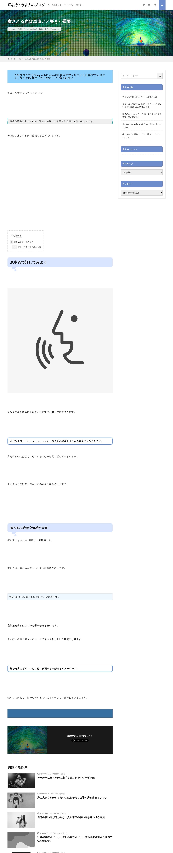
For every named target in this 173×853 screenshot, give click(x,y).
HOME (12, 59)
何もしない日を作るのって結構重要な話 (139, 96)
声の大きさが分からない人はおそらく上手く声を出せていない (72, 797)
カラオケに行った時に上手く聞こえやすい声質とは (66, 777)
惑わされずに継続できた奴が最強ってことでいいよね (141, 135)
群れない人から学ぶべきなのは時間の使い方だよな (141, 125)
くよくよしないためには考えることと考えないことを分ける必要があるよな (141, 105)
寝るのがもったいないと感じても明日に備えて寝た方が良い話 (141, 115)
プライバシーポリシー (74, 5)
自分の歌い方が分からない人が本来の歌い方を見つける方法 (71, 817)
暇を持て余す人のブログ (26, 5)
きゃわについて (54, 5)
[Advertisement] (60, 208)
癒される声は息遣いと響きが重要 (37, 59)
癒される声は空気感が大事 (26, 247)
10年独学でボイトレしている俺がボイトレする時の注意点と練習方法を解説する (74, 839)
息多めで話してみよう (21, 242)
